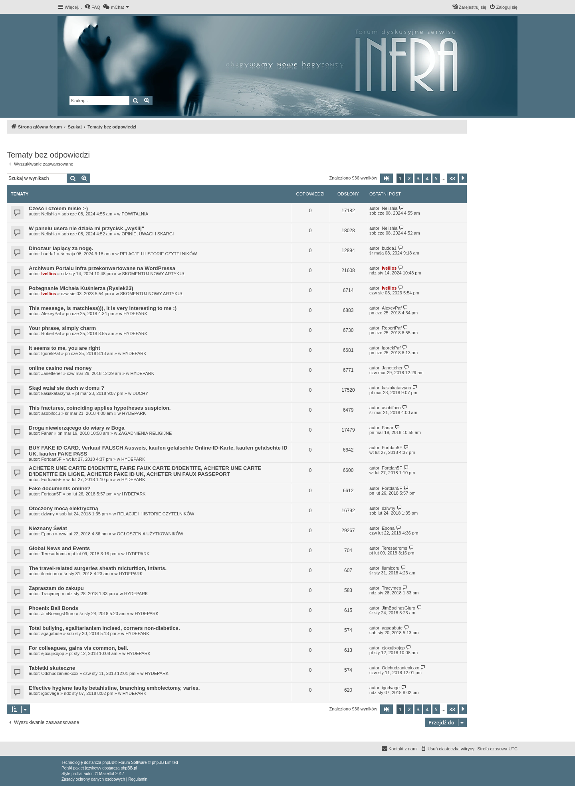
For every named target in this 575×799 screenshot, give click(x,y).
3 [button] (418, 178)
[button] (386, 178)
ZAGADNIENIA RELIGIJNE (145, 433)
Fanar (47, 433)
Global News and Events (59, 548)
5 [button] (436, 178)
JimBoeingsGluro (58, 613)
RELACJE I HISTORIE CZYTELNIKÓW (158, 253)
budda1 (48, 253)
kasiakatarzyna (55, 393)
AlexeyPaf (51, 313)
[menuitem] (92, 7)
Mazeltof (106, 773)
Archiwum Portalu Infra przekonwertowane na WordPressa (102, 268)
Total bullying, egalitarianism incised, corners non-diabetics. (104, 628)
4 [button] (427, 178)
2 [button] (409, 178)
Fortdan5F (51, 459)
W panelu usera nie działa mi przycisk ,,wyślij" (86, 228)
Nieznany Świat (48, 528)
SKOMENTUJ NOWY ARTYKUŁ (153, 273)
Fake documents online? (60, 488)
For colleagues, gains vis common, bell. (78, 648)
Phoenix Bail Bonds (53, 608)
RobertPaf (51, 333)
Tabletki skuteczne (52, 668)
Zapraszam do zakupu (56, 588)
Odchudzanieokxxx (59, 673)
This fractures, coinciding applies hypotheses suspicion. (100, 408)
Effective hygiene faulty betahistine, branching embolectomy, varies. (114, 688)
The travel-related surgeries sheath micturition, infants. (98, 568)
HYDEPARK (135, 313)
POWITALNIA (134, 213)
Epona (47, 533)
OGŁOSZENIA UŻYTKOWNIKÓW (150, 533)
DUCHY (140, 393)
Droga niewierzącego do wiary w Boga (77, 428)
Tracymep (51, 593)
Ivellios (48, 273)
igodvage (50, 693)
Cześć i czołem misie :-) (58, 208)
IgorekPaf (50, 353)
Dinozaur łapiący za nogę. (61, 248)
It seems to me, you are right (64, 348)
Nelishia (49, 213)
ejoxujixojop (52, 653)
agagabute (51, 633)
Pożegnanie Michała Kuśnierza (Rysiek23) (81, 288)
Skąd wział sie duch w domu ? (66, 388)
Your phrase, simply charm (62, 328)
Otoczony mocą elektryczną (63, 508)
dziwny (48, 513)
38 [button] (452, 178)
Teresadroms (54, 553)
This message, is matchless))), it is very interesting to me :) (102, 308)
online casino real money (60, 368)
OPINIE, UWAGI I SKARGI (147, 233)
